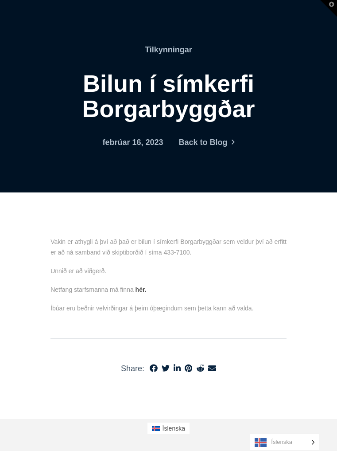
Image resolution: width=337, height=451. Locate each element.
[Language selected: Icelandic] (284, 442)
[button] (328, 8)
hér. (141, 289)
